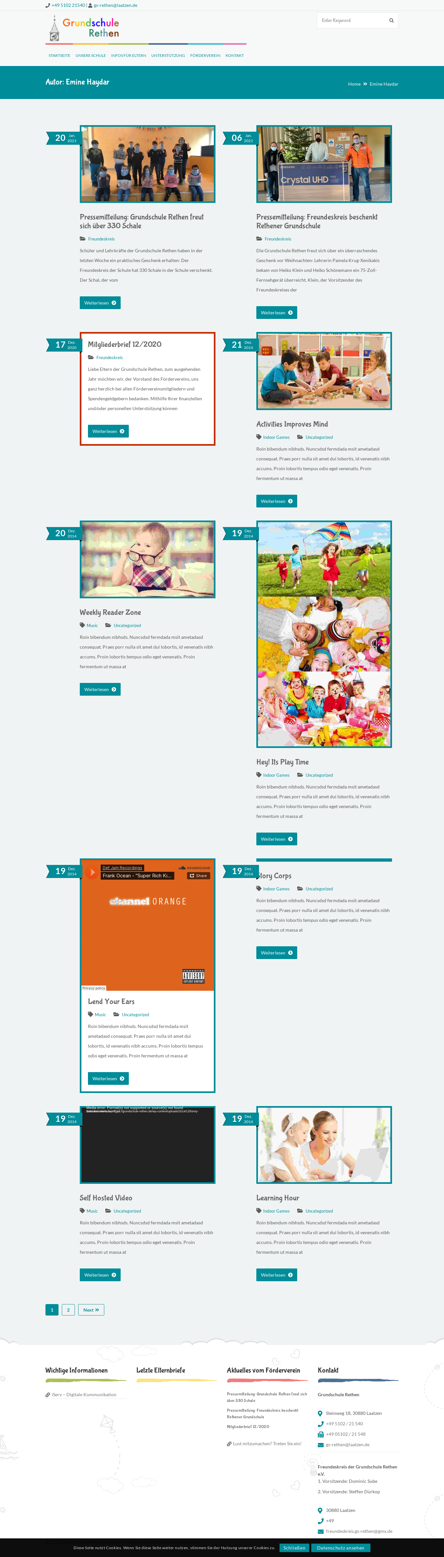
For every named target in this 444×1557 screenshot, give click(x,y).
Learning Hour (277, 1198)
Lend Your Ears (111, 1001)
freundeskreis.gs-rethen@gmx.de (359, 1531)
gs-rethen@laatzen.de (115, 5)
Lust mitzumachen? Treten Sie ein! (267, 1443)
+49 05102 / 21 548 (346, 1434)
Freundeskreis (101, 238)
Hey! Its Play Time (282, 762)
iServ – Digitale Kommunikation (84, 1394)
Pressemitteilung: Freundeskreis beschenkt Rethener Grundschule (317, 221)
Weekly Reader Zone (110, 612)
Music (92, 625)
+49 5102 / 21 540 (344, 1423)
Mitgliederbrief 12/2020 (125, 344)
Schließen (294, 1547)
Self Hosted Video (106, 1198)
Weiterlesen (100, 303)
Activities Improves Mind (292, 424)
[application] (147, 1145)
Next (91, 1310)
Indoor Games (276, 437)
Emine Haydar (384, 84)
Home (354, 84)
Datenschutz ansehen (341, 1547)
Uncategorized (319, 437)
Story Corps (274, 875)
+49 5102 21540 (68, 5)
